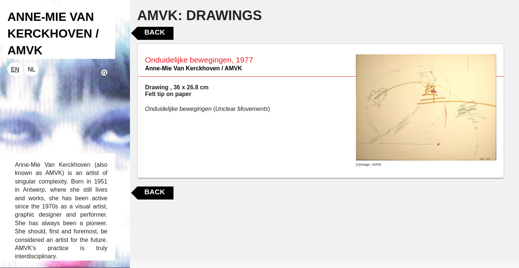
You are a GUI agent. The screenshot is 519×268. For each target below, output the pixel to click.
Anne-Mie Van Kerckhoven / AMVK (193, 68)
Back (154, 32)
